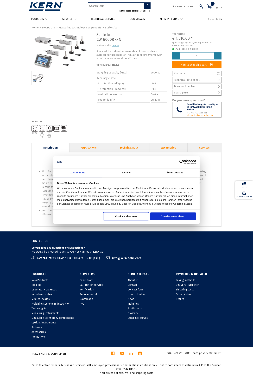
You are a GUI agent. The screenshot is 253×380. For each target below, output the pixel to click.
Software (37, 327)
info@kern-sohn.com (123, 258)
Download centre (197, 86)
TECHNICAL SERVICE (103, 18)
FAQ (82, 303)
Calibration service (91, 284)
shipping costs (144, 372)
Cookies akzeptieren (173, 216)
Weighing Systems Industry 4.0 (50, 303)
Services (204, 147)
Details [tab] (126, 172)
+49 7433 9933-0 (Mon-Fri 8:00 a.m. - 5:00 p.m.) (66, 258)
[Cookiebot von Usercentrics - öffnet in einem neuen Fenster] (182, 162)
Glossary (133, 313)
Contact (132, 284)
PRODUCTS (48, 27)
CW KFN (115, 45)
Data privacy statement (207, 353)
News (131, 299)
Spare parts (197, 92)
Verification (87, 289)
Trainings (133, 303)
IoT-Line (36, 284)
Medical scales (41, 299)
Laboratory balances (44, 289)
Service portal (88, 294)
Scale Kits (111, 27)
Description (50, 147)
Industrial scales (42, 294)
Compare (197, 73)
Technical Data (129, 147)
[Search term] (116, 5)
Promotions (38, 336)
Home (35, 27)
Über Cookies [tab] (175, 172)
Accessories (168, 147)
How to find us (136, 294)
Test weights (39, 308)
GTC (187, 353)
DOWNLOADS (137, 18)
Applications (89, 147)
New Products (40, 280)
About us (133, 280)
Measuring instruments (45, 313)
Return (180, 299)
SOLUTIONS (215, 18)
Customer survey (138, 317)
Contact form (136, 289)
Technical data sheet (197, 79)
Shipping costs (185, 289)
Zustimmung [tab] (77, 172)
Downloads (86, 299)
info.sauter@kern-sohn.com (200, 115)
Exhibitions (87, 280)
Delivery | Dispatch (187, 284)
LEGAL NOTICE (173, 353)
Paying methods (185, 280)
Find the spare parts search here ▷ (134, 11)
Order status (183, 294)
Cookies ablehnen (126, 216)
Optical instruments (44, 322)
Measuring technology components (80, 27)
